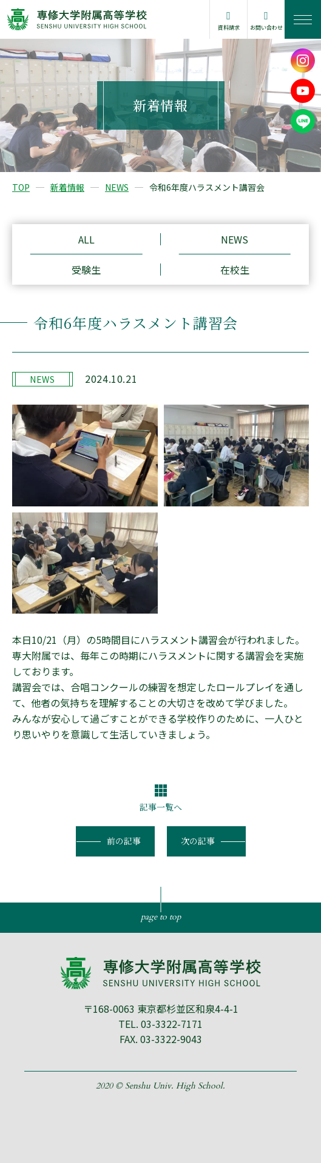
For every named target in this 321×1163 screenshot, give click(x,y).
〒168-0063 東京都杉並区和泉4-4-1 (160, 1008)
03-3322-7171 (172, 1023)
